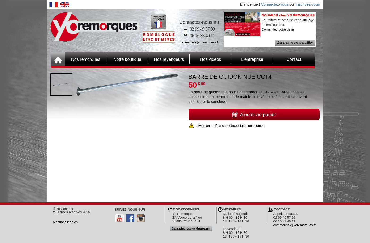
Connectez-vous (274, 4)
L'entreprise (247, 59)
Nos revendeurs (166, 59)
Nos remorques (85, 59)
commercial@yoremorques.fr (199, 42)
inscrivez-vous (308, 4)
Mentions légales (65, 222)
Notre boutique (123, 59)
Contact (287, 59)
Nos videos (205, 59)
